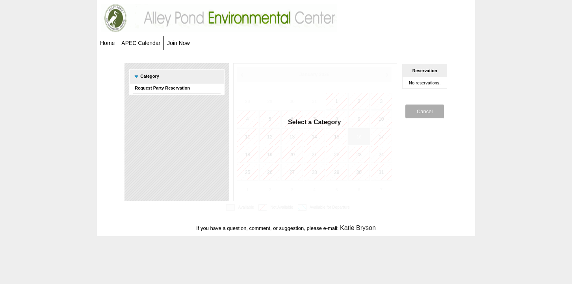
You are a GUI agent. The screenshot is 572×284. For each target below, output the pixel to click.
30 (292, 101)
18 (247, 154)
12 (269, 137)
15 (336, 137)
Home (107, 43)
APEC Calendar (140, 43)
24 (381, 154)
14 (314, 137)
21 (314, 154)
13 (292, 137)
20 (292, 154)
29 (269, 101)
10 (381, 119)
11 (247, 137)
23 (359, 154)
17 (381, 137)
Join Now (178, 43)
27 (292, 172)
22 (336, 154)
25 (247, 172)
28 (247, 101)
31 (314, 101)
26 (269, 172)
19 (269, 154)
